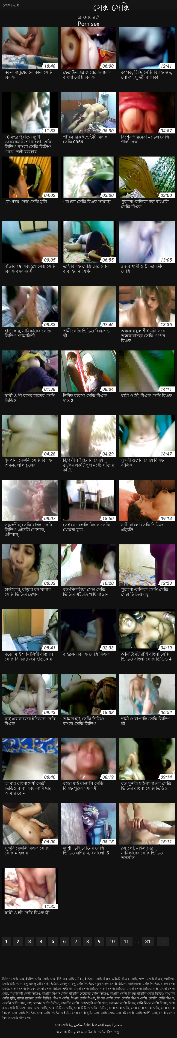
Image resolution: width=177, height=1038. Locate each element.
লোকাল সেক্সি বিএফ (122, 1003)
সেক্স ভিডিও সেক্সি (60, 1008)
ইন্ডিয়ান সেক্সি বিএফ (97, 979)
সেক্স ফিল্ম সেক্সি (37, 1008)
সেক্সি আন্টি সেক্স (146, 1013)
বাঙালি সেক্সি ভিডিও (150, 993)
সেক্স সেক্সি (61, 1025)
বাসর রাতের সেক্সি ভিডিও (34, 998)
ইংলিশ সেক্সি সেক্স (13, 979)
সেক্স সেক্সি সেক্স (104, 1013)
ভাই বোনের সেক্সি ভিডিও (43, 1003)
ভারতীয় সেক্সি (70, 1003)
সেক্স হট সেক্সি (125, 1013)
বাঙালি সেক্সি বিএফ (123, 993)
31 (147, 941)
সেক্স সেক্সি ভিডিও (23, 1013)
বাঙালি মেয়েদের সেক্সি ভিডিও (88, 993)
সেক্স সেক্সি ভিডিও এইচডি (54, 1013)
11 (126, 941)
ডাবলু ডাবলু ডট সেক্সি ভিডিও (39, 984)
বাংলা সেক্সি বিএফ (23, 988)
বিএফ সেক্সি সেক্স (108, 998)
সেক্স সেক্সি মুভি (82, 1013)
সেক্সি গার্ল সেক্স (21, 1018)
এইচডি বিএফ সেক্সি (124, 979)
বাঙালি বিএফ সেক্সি (55, 993)
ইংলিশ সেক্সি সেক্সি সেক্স (41, 979)
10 (112, 941)
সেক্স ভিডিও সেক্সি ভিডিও (90, 1008)
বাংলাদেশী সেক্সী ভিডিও (25, 993)
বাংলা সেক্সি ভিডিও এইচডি (54, 988)
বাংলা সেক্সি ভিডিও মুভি (142, 988)
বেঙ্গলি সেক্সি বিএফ (161, 998)
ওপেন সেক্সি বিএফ (150, 979)
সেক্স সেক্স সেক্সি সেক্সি (145, 1008)
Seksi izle (90, 1025)
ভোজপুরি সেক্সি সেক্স (93, 1003)
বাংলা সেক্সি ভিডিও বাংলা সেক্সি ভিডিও (99, 988)
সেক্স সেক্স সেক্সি (119, 1008)
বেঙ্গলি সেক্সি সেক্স (13, 1003)
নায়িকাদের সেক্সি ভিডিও (143, 984)
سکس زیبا (76, 1025)
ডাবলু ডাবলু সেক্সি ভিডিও (76, 984)
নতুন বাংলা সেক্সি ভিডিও (111, 984)
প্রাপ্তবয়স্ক (87, 17)
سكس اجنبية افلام (110, 1025)
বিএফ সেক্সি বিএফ (83, 998)
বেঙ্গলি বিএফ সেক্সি (134, 998)
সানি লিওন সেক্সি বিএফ (152, 1003)
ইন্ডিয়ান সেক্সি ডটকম (70, 979)
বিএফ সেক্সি (61, 998)
